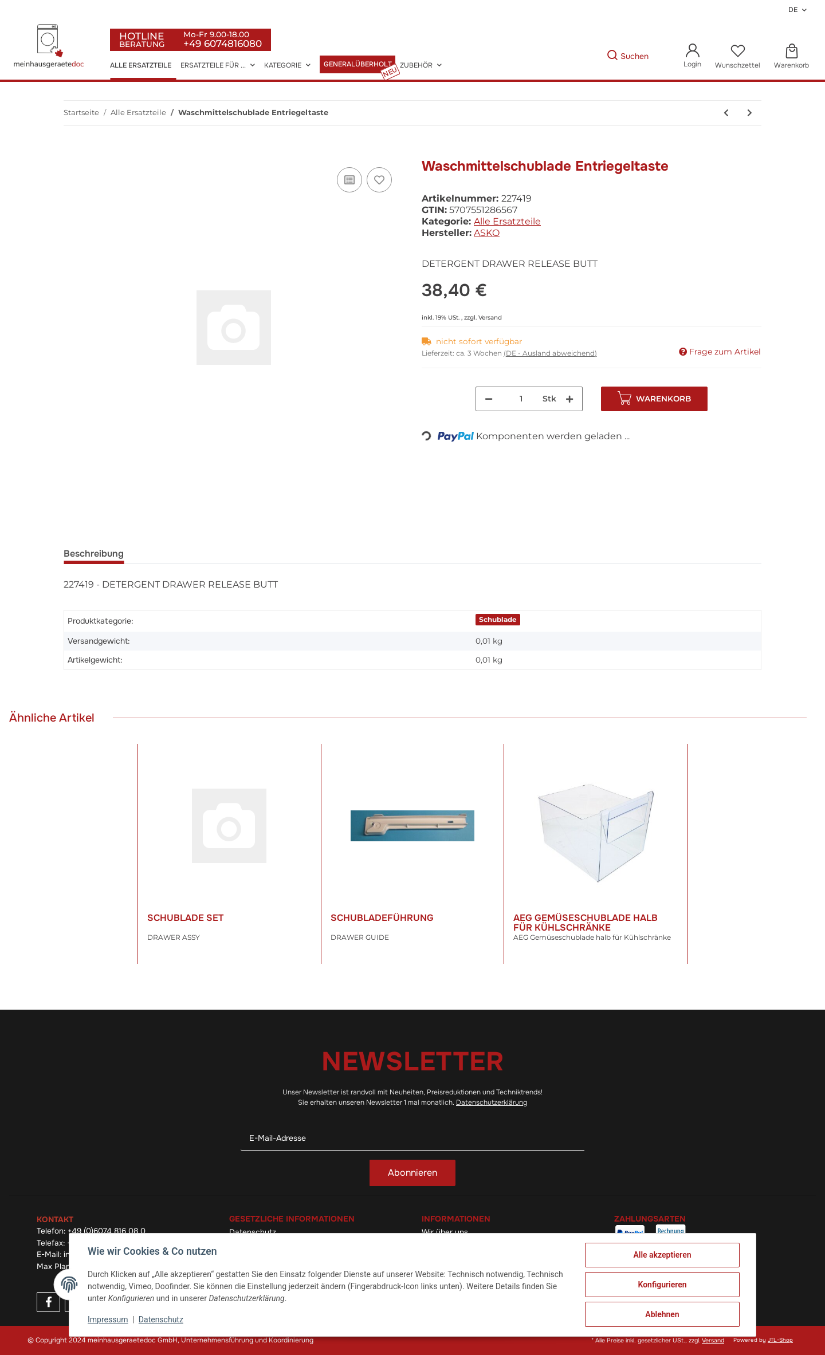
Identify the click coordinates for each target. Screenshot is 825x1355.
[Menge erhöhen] (569, 399)
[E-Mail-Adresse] (412, 1138)
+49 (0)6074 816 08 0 (107, 1231)
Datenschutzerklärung (491, 1102)
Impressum (108, 1319)
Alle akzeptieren (662, 1254)
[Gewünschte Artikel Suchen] (589, 56)
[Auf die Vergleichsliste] (349, 179)
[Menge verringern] (488, 399)
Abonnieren (412, 1173)
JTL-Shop (780, 1340)
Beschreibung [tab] (94, 553)
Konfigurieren (662, 1284)
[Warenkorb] (791, 57)
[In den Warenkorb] (73, 151)
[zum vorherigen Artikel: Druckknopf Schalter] (726, 113)
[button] (692, 56)
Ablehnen (662, 1314)
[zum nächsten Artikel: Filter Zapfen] (749, 113)
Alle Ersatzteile (507, 221)
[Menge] (521, 399)
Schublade (498, 619)
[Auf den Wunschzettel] (379, 179)
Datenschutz (161, 1319)
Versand (490, 317)
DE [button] (793, 9)
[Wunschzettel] (737, 57)
